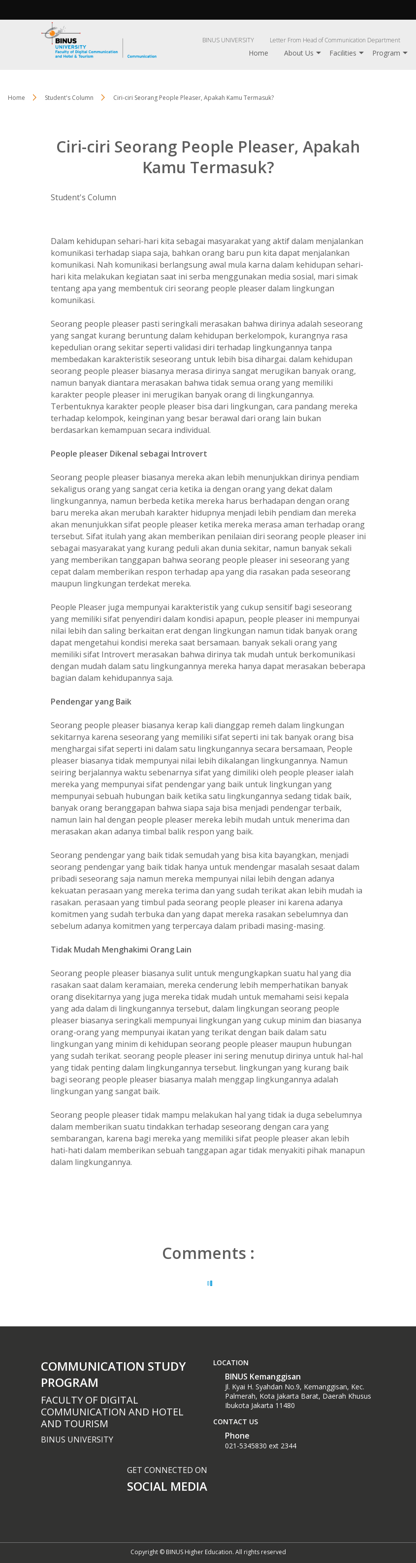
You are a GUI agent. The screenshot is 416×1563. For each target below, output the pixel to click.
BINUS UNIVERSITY (228, 40)
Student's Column (83, 197)
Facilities (342, 53)
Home (258, 53)
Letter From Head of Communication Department (335, 40)
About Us (299, 53)
